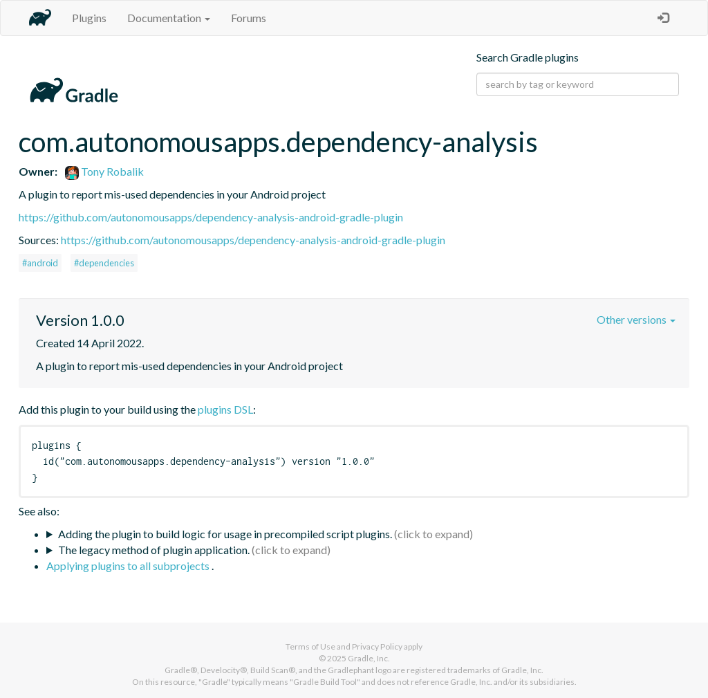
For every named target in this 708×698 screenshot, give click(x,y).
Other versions (636, 319)
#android (40, 262)
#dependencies (104, 262)
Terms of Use (310, 646)
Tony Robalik (104, 171)
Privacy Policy (377, 646)
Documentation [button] (168, 17)
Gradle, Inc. (369, 658)
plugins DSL (225, 409)
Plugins (89, 17)
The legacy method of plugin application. (154, 549)
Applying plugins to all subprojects (129, 565)
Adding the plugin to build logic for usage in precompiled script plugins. (225, 533)
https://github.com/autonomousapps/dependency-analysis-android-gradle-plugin (211, 216)
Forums (248, 17)
